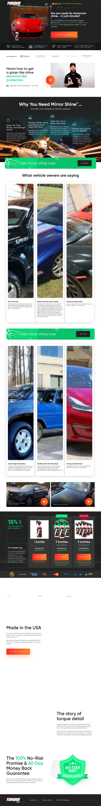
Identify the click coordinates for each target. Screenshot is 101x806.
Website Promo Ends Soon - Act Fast (22, 86)
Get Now (84, 163)
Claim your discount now (64, 34)
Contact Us (34, 800)
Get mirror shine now (18, 651)
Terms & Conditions (62, 800)
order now (39, 557)
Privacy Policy (46, 800)
